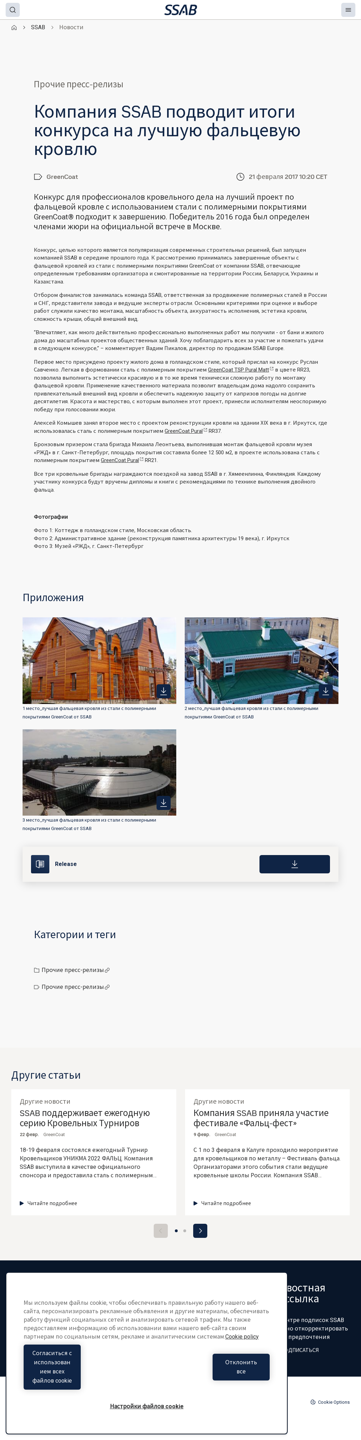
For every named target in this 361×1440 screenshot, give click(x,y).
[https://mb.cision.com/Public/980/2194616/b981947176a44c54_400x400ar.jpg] (164, 691)
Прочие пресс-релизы (76, 970)
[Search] (13, 10)
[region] (147, 1362)
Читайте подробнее (48, 1203)
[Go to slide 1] (176, 1231)
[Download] (294, 864)
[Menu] (348, 10)
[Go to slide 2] (184, 1231)
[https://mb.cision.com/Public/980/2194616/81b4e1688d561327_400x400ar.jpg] (326, 691)
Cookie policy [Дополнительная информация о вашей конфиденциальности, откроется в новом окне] (242, 1355)
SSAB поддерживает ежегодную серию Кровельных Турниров (85, 1118)
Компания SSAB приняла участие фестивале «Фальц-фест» (261, 1118)
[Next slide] (200, 1231)
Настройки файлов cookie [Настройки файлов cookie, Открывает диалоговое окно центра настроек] (147, 1406)
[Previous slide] (161, 1231)
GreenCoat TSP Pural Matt (241, 370)
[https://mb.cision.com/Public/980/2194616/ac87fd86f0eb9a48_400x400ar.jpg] (164, 803)
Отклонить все (210, 1376)
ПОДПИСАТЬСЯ (296, 1350)
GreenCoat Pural (186, 431)
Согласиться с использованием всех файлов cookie (83, 1376)
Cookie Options (330, 1402)
